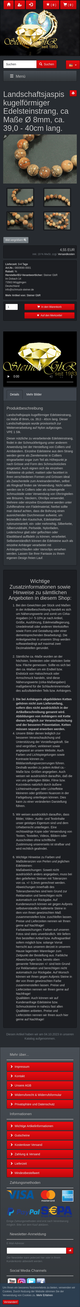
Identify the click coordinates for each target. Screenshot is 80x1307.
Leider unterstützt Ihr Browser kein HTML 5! (40, 359)
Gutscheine (20, 1135)
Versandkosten (66, 254)
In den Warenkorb (49, 306)
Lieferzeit (18, 1163)
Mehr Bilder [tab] (34, 394)
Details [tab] (14, 394)
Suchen (46, 64)
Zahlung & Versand (25, 1154)
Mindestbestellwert (24, 1173)
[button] (73, 64)
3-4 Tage (23, 264)
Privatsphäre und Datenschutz (32, 1104)
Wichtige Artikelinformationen (31, 1126)
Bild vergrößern (16, 240)
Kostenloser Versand (26, 1145)
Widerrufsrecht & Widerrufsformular (35, 1095)
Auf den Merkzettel (49, 315)
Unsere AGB (20, 1085)
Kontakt (17, 1076)
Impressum (19, 1066)
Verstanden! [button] (10, 1302)
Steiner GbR (34, 295)
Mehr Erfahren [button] (44, 1295)
